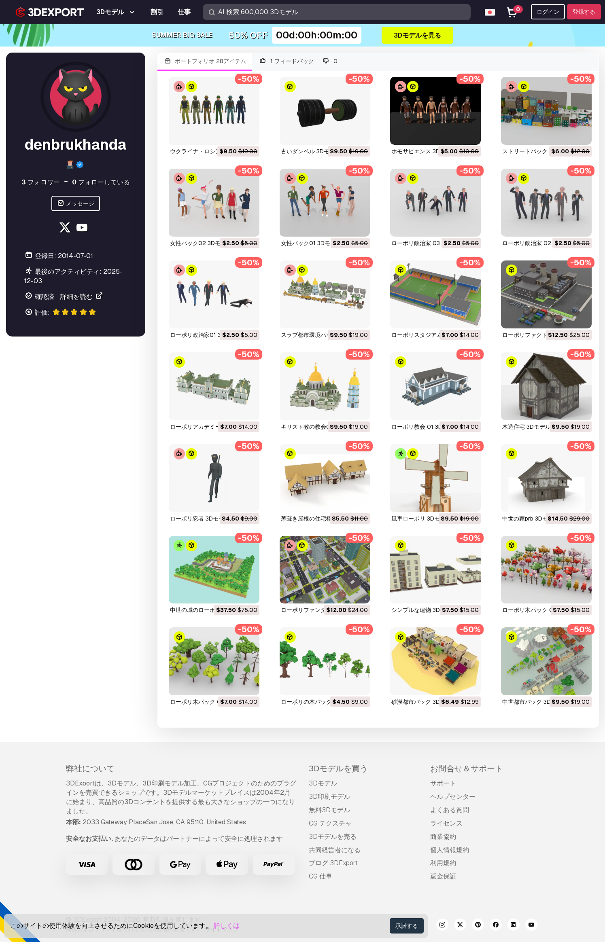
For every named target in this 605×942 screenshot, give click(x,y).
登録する (584, 11)
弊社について (90, 768)
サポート (443, 783)
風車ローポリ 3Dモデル (421, 518)
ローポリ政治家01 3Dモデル (206, 335)
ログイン (548, 11)
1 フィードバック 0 (298, 61)
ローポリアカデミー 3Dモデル (208, 426)
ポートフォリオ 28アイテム (204, 61)
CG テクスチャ (330, 823)
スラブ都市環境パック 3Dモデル (322, 335)
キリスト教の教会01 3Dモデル (320, 426)
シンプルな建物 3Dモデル (424, 610)
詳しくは (227, 925)
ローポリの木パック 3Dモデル (319, 701)
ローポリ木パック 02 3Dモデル (210, 701)
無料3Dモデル (329, 810)
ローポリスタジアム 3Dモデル (429, 335)
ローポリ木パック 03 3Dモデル (542, 610)
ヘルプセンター (453, 796)
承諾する (406, 925)
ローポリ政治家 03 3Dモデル (428, 243)
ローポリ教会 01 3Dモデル (425, 426)
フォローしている (101, 182)
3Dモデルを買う (338, 768)
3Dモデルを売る (333, 836)
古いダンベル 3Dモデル (311, 151)
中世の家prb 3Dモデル (530, 518)
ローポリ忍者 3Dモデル (200, 518)
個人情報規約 (449, 850)
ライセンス (446, 823)
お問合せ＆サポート (466, 768)
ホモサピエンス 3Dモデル (424, 151)
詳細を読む (81, 296)
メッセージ (76, 203)
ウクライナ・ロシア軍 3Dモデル (211, 151)
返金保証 (443, 876)
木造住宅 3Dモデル (526, 426)
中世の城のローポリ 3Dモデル (208, 610)
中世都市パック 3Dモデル (535, 701)
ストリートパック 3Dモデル (537, 151)
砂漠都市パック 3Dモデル (424, 701)
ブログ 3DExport (333, 863)
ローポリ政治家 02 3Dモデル (539, 243)
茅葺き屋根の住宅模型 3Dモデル (322, 518)
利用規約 (443, 863)
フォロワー (40, 182)
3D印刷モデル (329, 796)
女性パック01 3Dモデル (311, 243)
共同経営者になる (335, 850)
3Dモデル (323, 783)
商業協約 (443, 836)
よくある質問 (449, 810)
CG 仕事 (320, 876)
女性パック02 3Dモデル (201, 243)
